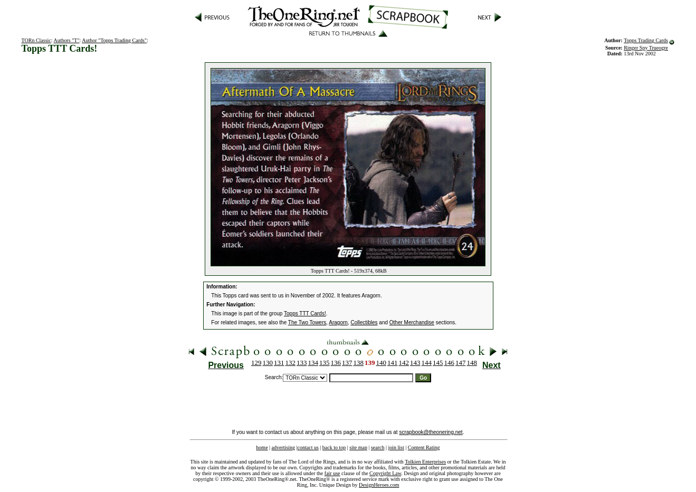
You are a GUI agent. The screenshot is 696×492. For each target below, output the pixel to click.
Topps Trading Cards (646, 40)
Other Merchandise (411, 322)
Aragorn (338, 322)
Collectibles (363, 322)
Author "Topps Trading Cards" (114, 40)
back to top (334, 447)
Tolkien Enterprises (425, 462)
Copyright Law (385, 473)
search (378, 447)
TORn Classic (36, 40)
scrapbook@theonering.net (430, 432)
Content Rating (424, 447)
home (262, 447)
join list (396, 447)
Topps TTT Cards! (305, 313)
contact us (308, 447)
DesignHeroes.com (379, 485)
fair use (332, 473)
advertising (283, 447)
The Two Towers (307, 322)
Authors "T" (67, 40)
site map (358, 447)
